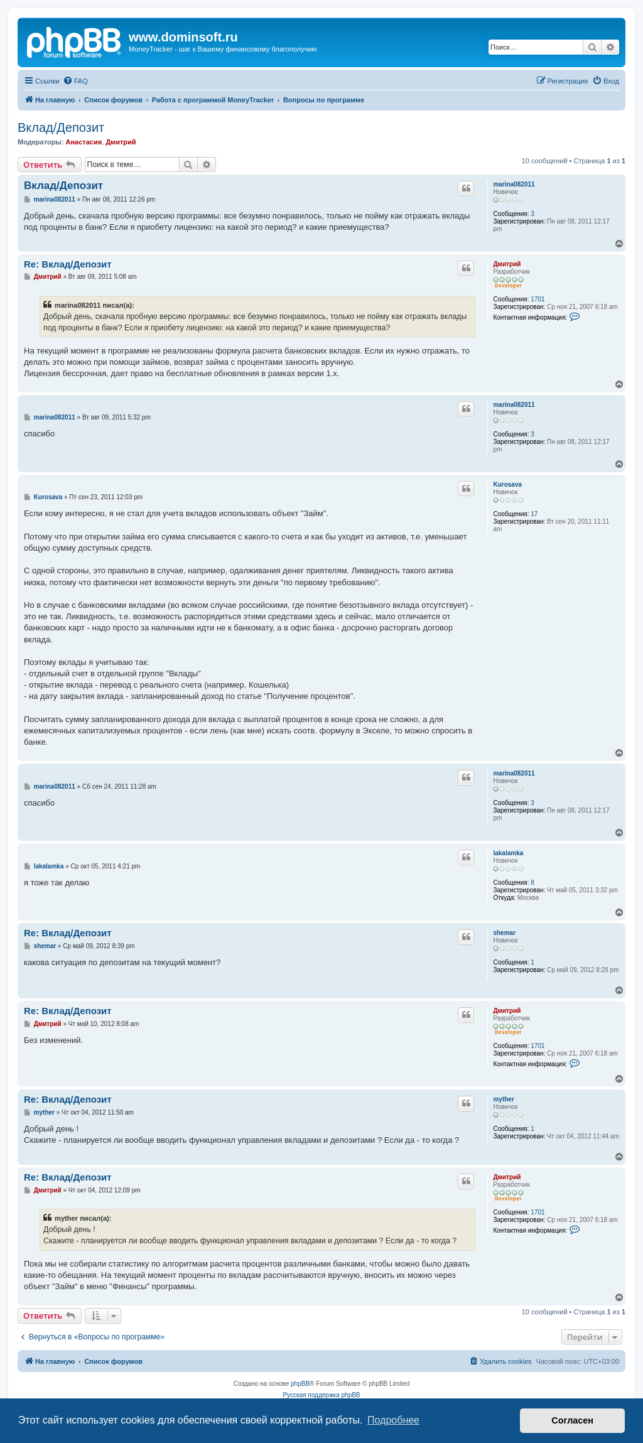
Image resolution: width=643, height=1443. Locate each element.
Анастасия (83, 142)
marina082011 (513, 184)
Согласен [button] (572, 1420)
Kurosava (507, 484)
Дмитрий (120, 142)
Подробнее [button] (393, 1420)
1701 (537, 299)
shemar (504, 932)
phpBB (300, 1383)
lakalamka (508, 853)
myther (503, 1099)
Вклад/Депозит (61, 127)
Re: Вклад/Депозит (68, 264)
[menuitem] (75, 81)
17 (534, 514)
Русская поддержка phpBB (321, 1395)
